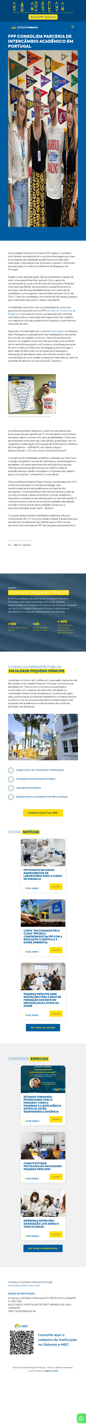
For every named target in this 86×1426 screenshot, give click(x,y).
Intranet (44, 7)
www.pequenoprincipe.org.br (24, 1285)
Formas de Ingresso (67, 7)
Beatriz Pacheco (22, 545)
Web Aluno (16, 7)
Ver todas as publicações (43, 1248)
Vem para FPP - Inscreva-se (43, 17)
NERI (74, 482)
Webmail (37, 7)
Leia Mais (56, 887)
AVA (32, 7)
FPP (28, 519)
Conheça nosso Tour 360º (43, 813)
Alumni (57, 7)
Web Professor (25, 7)
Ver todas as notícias (43, 1027)
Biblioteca (51, 7)
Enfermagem (57, 331)
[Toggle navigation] (73, 27)
